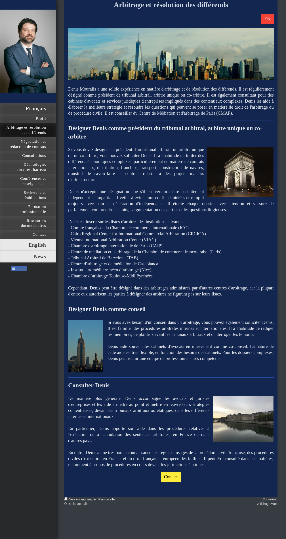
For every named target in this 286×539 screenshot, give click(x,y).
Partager (19, 268)
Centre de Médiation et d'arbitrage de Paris (177, 113)
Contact (171, 476)
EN (267, 18)
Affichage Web (267, 504)
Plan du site (106, 499)
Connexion (270, 499)
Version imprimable (80, 499)
